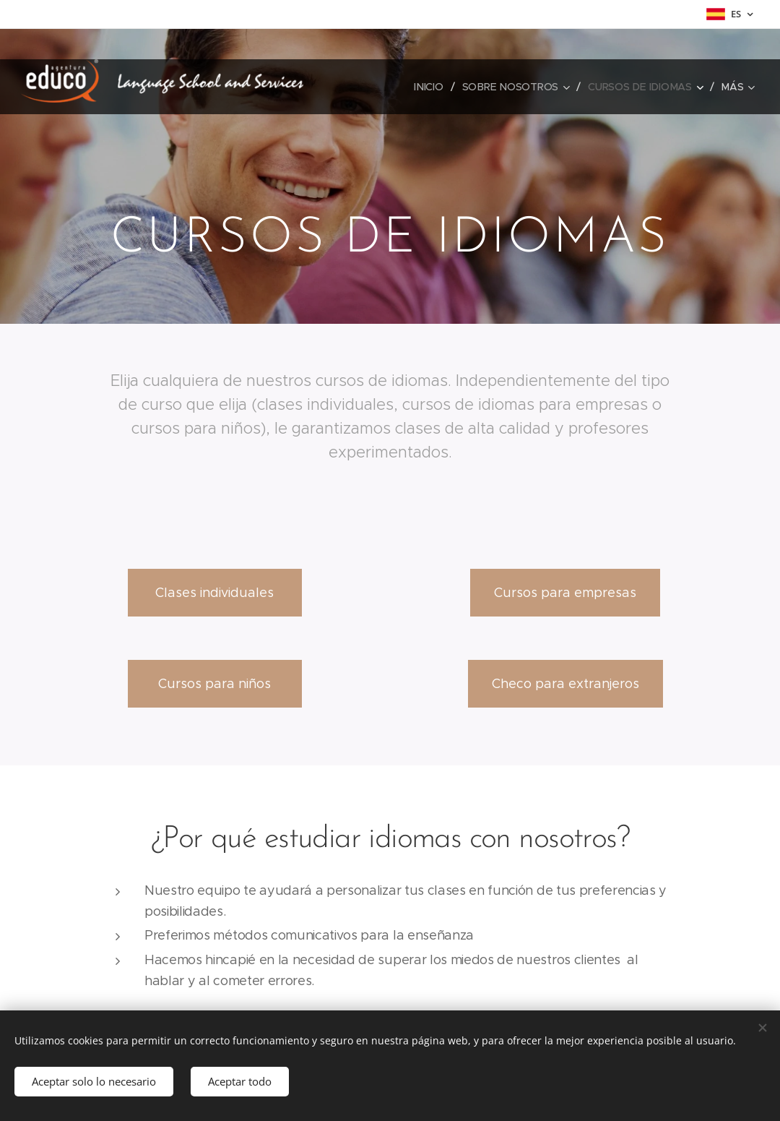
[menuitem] (432, 87)
